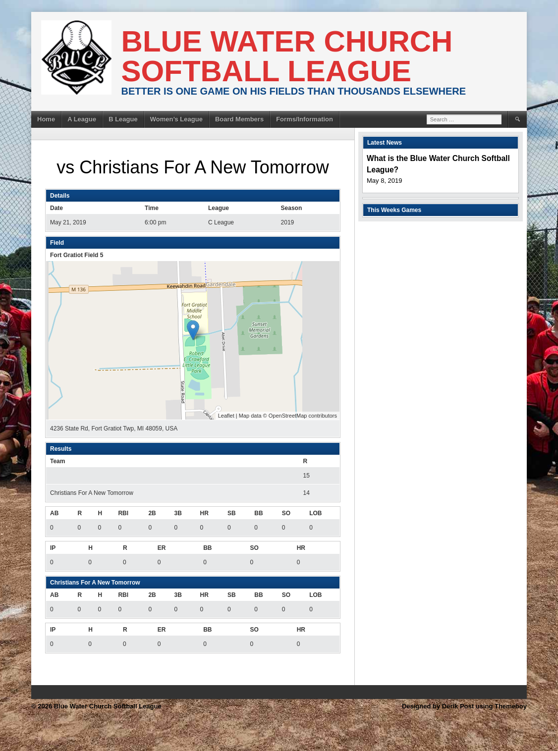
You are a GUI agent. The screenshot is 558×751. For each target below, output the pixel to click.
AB (54, 513)
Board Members (239, 119)
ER (162, 547)
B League (123, 119)
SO (286, 513)
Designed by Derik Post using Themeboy (464, 706)
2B (152, 513)
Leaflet (226, 416)
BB (258, 513)
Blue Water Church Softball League (287, 56)
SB (231, 513)
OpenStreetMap (288, 416)
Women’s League (176, 119)
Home (46, 119)
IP (53, 547)
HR (204, 513)
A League (81, 119)
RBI (123, 513)
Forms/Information (304, 119)
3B (177, 513)
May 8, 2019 (384, 180)
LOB (315, 513)
